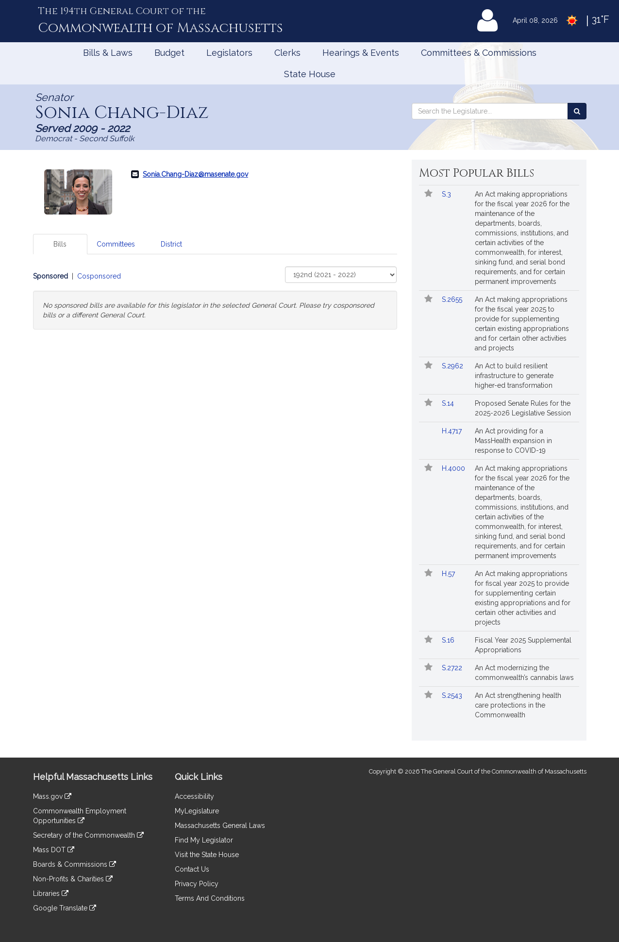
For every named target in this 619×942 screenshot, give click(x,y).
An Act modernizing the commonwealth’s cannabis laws (524, 672)
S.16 (449, 640)
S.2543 (453, 695)
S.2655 (453, 299)
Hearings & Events (360, 53)
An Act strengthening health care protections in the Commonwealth (518, 705)
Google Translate (64, 908)
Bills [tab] (60, 244)
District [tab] (171, 244)
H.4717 (453, 431)
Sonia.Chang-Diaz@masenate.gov (195, 174)
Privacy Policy (196, 884)
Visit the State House (207, 855)
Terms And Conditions (210, 898)
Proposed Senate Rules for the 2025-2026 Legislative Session (523, 408)
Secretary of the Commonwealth (88, 835)
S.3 (447, 194)
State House (309, 74)
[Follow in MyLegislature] (428, 194)
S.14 (449, 403)
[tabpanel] (215, 298)
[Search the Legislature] (577, 111)
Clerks (287, 53)
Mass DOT (53, 850)
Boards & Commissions (74, 864)
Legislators (229, 53)
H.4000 (454, 468)
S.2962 (453, 366)
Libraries (50, 893)
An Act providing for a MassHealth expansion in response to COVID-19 (513, 440)
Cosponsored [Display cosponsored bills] (99, 276)
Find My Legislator (204, 840)
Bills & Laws (108, 53)
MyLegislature (197, 811)
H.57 (449, 574)
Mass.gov (52, 796)
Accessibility (194, 796)
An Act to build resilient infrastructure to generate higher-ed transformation (514, 375)
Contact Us (192, 869)
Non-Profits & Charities (73, 879)
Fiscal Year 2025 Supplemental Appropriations (523, 645)
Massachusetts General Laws (220, 825)
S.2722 (453, 668)
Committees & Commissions (478, 53)
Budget (169, 53)
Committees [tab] (116, 244)
